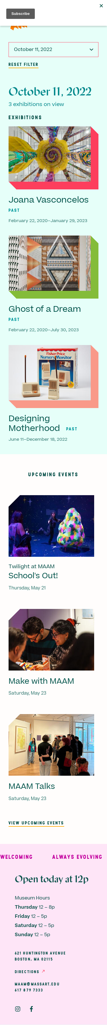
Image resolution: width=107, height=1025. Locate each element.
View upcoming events (36, 823)
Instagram (17, 1009)
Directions (27, 971)
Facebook (31, 1009)
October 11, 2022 (33, 49)
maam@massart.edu (37, 984)
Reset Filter (24, 64)
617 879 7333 (29, 990)
